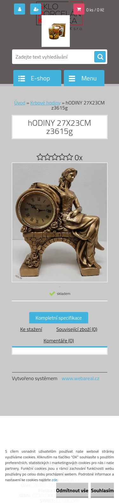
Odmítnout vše (72, 490)
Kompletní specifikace (59, 318)
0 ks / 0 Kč (95, 10)
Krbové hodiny (45, 102)
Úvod (19, 102)
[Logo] (55, 31)
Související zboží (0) (76, 329)
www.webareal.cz (80, 378)
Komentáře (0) (58, 340)
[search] (100, 57)
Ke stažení (31, 329)
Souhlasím (102, 490)
